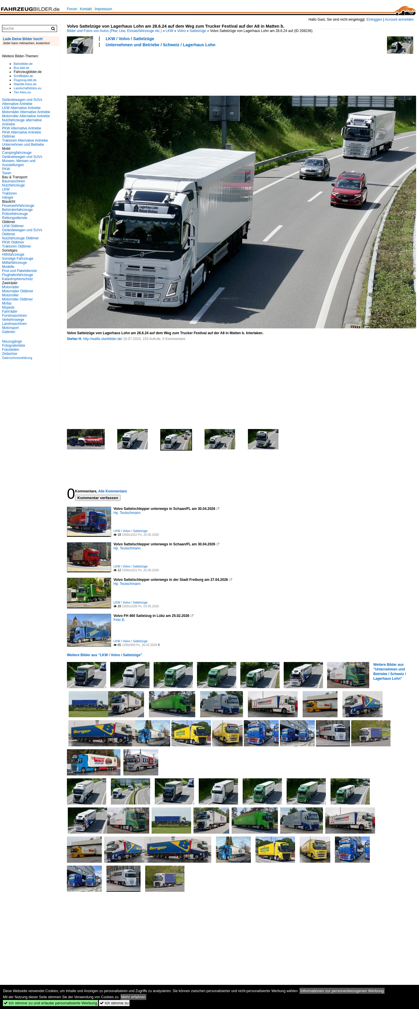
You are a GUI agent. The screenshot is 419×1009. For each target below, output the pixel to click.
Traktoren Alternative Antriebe (25, 140)
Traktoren (9, 193)
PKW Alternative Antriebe (21, 128)
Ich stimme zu (114, 1003)
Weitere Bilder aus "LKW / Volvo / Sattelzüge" (104, 655)
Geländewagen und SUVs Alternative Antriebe (22, 102)
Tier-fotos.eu (22, 92)
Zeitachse (9, 354)
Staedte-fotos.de (25, 84)
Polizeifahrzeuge (15, 214)
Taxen (6, 173)
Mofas (7, 303)
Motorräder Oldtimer (17, 291)
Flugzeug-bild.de (25, 80)
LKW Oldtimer (13, 226)
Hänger (7, 197)
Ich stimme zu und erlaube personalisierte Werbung (50, 1003)
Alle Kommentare (112, 491)
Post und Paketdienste (19, 271)
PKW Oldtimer (13, 242)
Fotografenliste (13, 346)
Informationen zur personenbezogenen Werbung (342, 991)
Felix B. (119, 620)
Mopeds (8, 307)
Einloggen (374, 19)
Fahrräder (9, 311)
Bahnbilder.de (23, 63)
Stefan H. (74, 339)
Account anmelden (399, 19)
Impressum (103, 9)
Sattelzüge (198, 31)
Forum (72, 9)
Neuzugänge (12, 341)
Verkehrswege (13, 320)
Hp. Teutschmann (127, 513)
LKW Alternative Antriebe (21, 108)
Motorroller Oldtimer (17, 299)
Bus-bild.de (21, 68)
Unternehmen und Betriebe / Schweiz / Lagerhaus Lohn (160, 44)
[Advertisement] (173, 71)
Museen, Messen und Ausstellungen (18, 163)
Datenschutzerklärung (17, 358)
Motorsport (10, 328)
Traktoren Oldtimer (16, 246)
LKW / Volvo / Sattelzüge (130, 38)
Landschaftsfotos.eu (27, 88)
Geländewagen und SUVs (22, 157)
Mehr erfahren (133, 997)
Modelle (8, 267)
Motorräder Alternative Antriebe (26, 112)
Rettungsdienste (14, 218)
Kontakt (86, 9)
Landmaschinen (14, 324)
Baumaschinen (13, 181)
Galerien (8, 332)
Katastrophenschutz (17, 279)
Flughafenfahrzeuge (17, 275)
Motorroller (10, 295)
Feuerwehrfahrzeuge (18, 206)
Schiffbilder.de (23, 76)
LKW (169, 31)
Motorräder (10, 287)
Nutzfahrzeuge (13, 185)
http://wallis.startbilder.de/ (102, 339)
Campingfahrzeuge (16, 153)
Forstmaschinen (14, 316)
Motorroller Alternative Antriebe (26, 116)
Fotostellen (10, 350)
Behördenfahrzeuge (17, 210)
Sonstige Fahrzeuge (17, 259)
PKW (6, 169)
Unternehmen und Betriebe (23, 145)
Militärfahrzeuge (14, 263)
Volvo (181, 31)
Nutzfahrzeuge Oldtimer (20, 238)
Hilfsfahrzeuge (13, 254)
